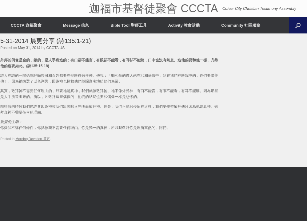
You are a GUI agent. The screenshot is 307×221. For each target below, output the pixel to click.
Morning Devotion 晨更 (32, 139)
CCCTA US (55, 48)
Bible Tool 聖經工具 (128, 25)
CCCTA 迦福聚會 (26, 25)
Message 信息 (76, 25)
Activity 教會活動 (184, 25)
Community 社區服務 (240, 25)
